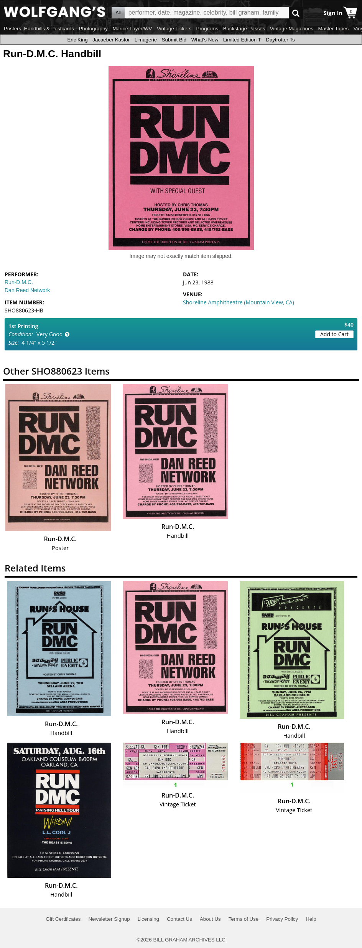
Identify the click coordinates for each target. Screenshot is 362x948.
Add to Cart (334, 334)
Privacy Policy (282, 919)
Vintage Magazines (291, 28)
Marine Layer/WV (132, 28)
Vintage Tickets (174, 28)
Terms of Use (244, 919)
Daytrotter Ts (280, 40)
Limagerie (146, 40)
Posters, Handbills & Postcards (39, 28)
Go (296, 13)
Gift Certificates (63, 919)
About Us (210, 919)
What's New (205, 40)
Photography (93, 28)
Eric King (77, 40)
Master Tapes (333, 28)
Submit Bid (174, 40)
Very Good (49, 334)
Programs (207, 28)
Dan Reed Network (27, 290)
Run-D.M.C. (19, 282)
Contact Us (179, 919)
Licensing (148, 919)
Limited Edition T (242, 40)
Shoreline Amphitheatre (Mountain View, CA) (238, 302)
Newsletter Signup (109, 919)
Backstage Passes (244, 28)
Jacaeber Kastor (111, 40)
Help (311, 919)
